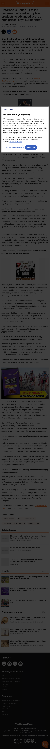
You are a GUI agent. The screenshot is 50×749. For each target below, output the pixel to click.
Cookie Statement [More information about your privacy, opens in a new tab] (16, 142)
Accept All (31, 147)
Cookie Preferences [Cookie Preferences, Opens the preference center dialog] (14, 147)
